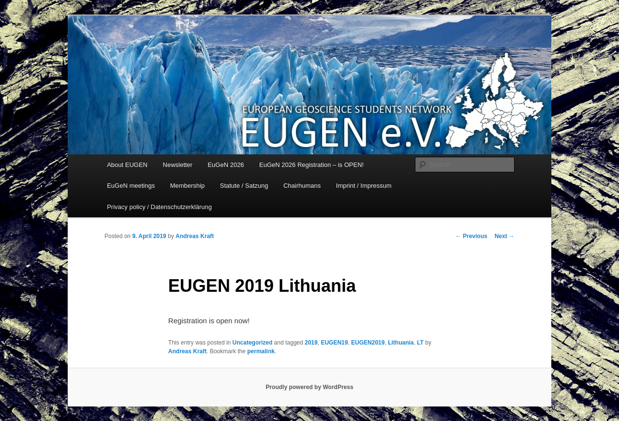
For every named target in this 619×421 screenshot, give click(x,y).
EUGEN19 (334, 342)
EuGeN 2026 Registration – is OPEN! (311, 164)
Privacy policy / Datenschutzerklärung (159, 206)
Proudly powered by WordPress (309, 387)
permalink (261, 351)
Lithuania (400, 342)
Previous (471, 236)
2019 (311, 342)
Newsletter (177, 164)
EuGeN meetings (131, 185)
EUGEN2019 (367, 342)
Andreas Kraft (195, 236)
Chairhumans (302, 185)
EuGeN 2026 (225, 164)
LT (420, 342)
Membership (187, 185)
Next (505, 236)
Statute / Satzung (244, 185)
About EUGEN (127, 164)
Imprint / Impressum (364, 185)
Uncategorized (253, 342)
